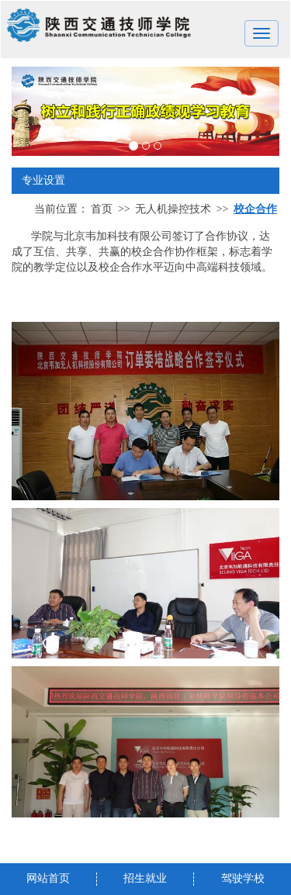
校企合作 (255, 209)
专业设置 (145, 180)
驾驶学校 (243, 878)
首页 (102, 209)
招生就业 (145, 878)
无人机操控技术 (173, 209)
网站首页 (48, 878)
